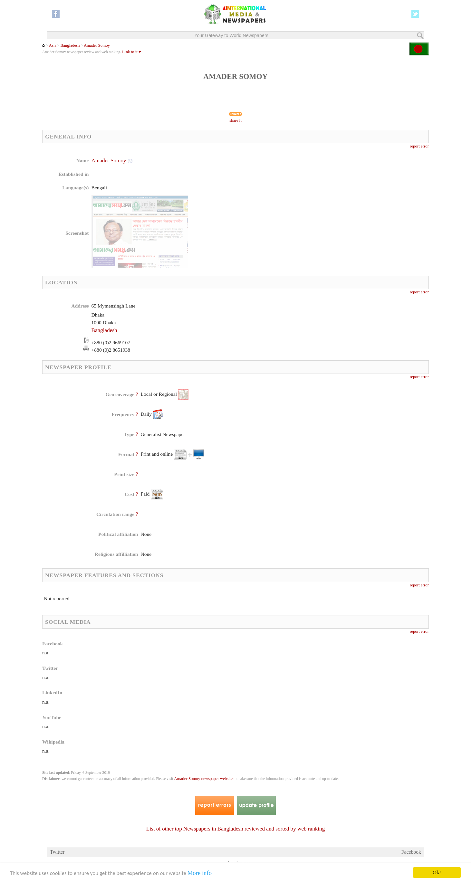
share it (235, 120)
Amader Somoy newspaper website (203, 778)
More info (199, 873)
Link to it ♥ (131, 52)
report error (419, 146)
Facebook (411, 852)
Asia (52, 45)
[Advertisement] (287, 198)
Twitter (57, 852)
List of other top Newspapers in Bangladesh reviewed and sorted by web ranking (235, 829)
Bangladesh (70, 45)
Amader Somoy (97, 45)
